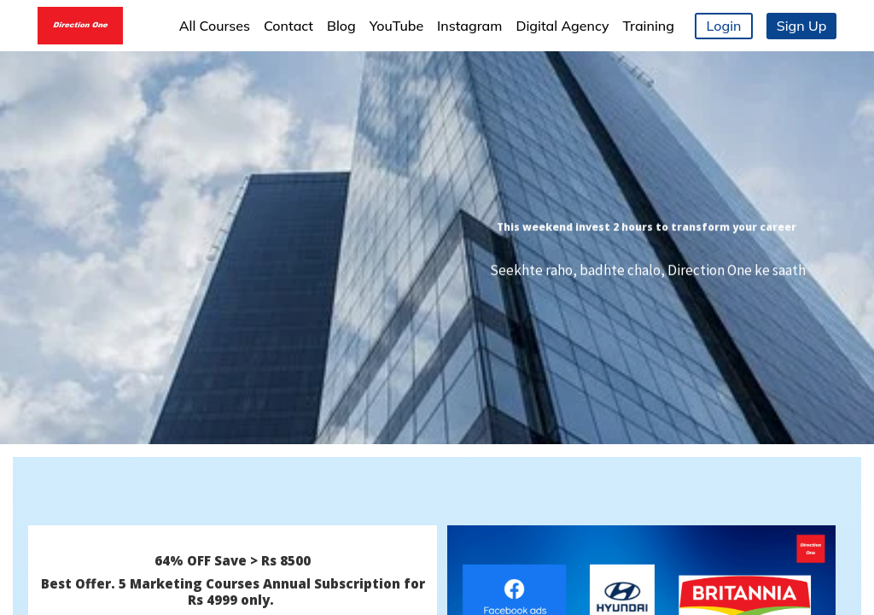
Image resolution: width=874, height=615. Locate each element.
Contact (288, 25)
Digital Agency (562, 25)
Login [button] (724, 25)
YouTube (396, 25)
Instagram (469, 25)
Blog (341, 25)
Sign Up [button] (802, 25)
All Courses (214, 25)
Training (648, 25)
